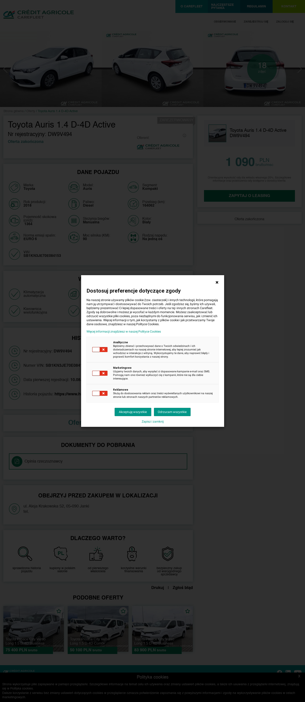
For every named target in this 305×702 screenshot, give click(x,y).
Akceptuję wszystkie (133, 412)
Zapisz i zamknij (153, 421)
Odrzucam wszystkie (172, 412)
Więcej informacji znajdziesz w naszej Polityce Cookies (123, 331)
